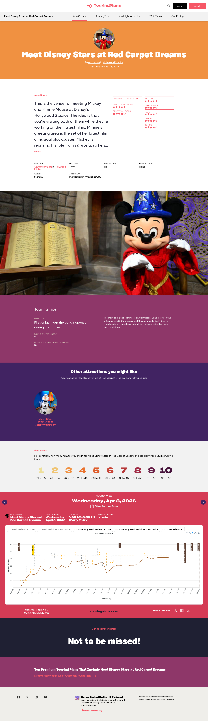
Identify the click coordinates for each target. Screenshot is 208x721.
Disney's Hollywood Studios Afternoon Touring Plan (65, 675)
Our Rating (177, 16)
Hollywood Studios (113, 62)
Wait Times (156, 16)
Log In (179, 6)
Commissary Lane (43, 166)
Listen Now (92, 710)
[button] (187, 533)
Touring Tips (102, 16)
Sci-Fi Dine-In (161, 321)
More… (38, 151)
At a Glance (79, 16)
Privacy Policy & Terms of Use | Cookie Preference (156, 699)
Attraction (94, 62)
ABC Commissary (124, 321)
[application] (104, 566)
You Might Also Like (129, 16)
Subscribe (198, 6)
